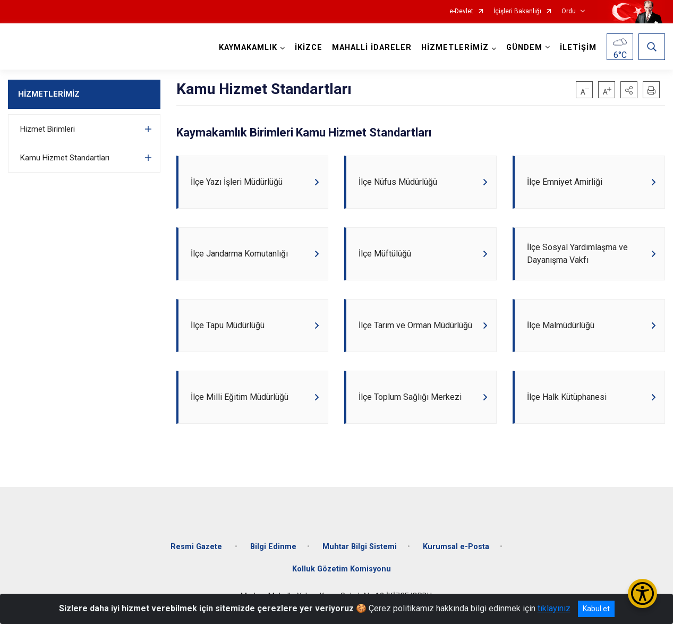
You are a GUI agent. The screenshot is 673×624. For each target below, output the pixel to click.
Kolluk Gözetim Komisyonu (341, 569)
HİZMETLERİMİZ (49, 94)
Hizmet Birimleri (47, 129)
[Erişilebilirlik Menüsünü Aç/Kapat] (642, 593)
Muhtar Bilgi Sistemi (359, 546)
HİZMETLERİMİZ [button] (455, 47)
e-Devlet (461, 11)
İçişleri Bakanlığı (517, 11)
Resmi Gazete (197, 546)
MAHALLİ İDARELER (372, 47)
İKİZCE (308, 47)
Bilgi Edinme (273, 546)
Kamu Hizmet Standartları (64, 158)
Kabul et (596, 608)
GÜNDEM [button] (524, 47)
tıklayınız (554, 608)
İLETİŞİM (578, 47)
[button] (628, 89)
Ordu (568, 11)
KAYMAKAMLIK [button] (248, 47)
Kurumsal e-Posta (456, 546)
